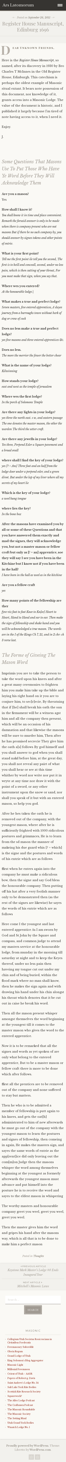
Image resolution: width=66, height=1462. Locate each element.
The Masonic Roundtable (21, 1409)
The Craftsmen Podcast (20, 1405)
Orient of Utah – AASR (19, 1373)
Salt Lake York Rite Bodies (21, 1387)
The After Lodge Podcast (21, 1400)
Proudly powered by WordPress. (27, 1445)
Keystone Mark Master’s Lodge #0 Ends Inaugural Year (33, 1270)
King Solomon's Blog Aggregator (25, 1360)
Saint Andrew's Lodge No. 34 (23, 1382)
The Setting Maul (16, 1418)
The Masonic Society (19, 1414)
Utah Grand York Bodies (20, 1422)
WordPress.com (40, 1449)
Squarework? (14, 1396)
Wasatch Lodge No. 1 (18, 1427)
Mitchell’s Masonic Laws (33, 1284)
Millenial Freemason (18, 1369)
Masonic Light (15, 1365)
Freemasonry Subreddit (20, 1347)
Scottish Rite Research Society (24, 1391)
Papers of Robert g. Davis (21, 1378)
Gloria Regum (15, 1351)
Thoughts (38, 1256)
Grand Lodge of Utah (18, 1356)
